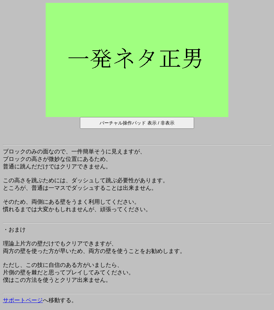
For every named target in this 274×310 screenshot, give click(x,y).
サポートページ (23, 300)
